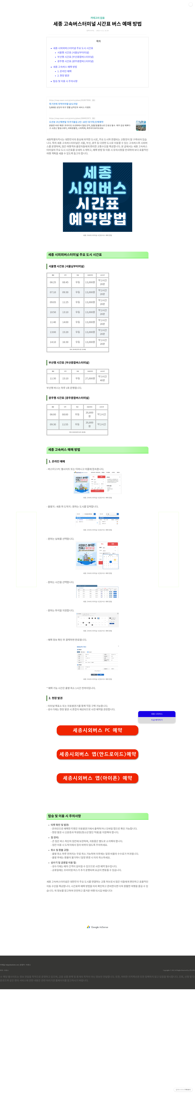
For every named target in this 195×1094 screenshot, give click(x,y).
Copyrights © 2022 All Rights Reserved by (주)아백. (179, 1075)
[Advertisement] (97, 23)
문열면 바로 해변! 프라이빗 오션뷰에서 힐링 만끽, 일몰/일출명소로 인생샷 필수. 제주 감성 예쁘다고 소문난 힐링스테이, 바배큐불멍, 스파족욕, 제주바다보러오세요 (89, 196)
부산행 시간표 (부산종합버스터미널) (75, 92)
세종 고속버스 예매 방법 (65, 102)
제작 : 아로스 (4, 1075)
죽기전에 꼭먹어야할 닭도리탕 (63, 174)
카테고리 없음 (98, 52)
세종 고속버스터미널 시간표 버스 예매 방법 (97, 59)
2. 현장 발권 (63, 110)
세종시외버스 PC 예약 (97, 835)
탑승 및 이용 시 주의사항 (65, 116)
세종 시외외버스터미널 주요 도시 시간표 (73, 83)
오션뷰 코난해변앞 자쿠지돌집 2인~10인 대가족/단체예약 (76, 192)
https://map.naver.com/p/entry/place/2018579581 (70, 170)
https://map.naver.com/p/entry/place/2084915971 (70, 188)
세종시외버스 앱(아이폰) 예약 (97, 882)
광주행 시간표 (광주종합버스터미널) (75, 96)
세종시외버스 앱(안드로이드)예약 (97, 859)
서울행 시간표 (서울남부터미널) (73, 87)
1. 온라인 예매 (64, 106)
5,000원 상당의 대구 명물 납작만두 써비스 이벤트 (70, 177)
